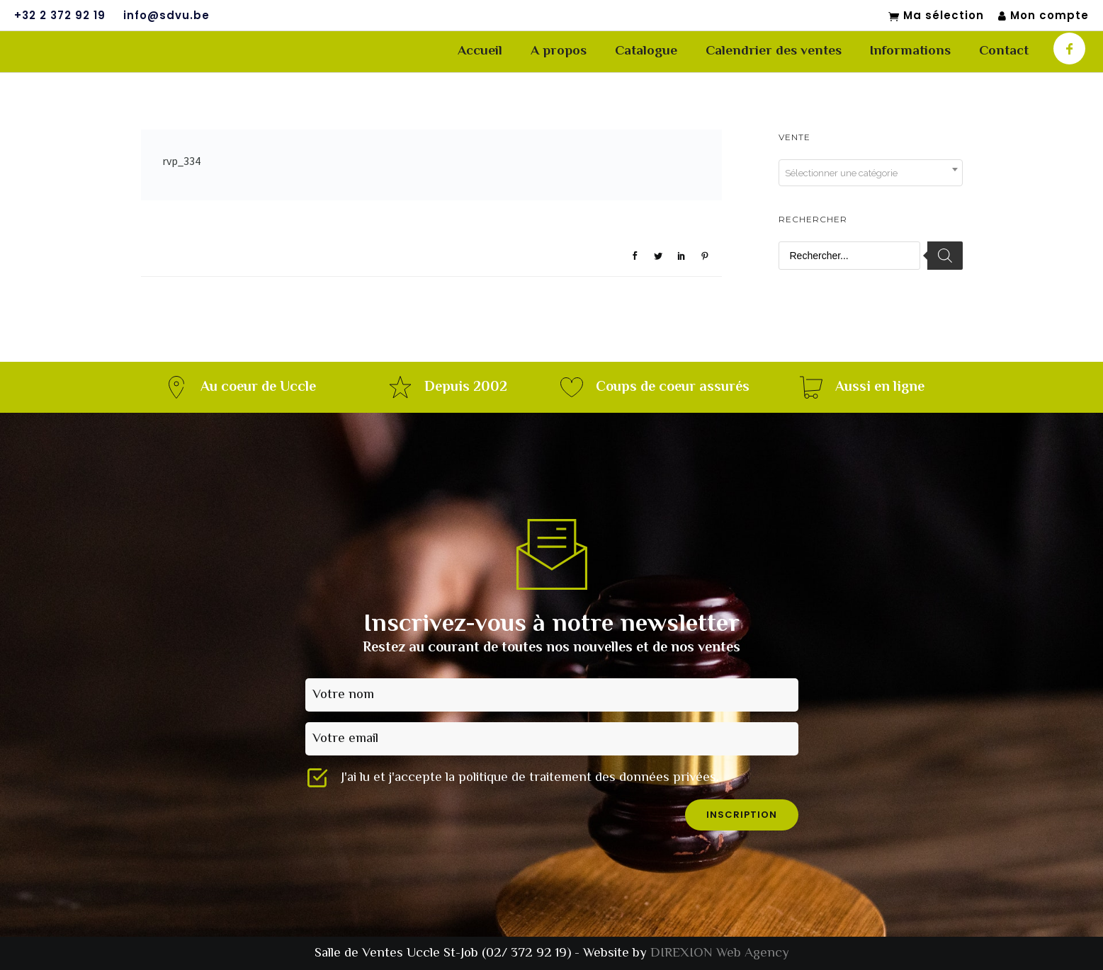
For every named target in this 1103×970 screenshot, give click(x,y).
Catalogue (646, 51)
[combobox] (871, 172)
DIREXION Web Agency (719, 953)
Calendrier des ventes (774, 51)
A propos (559, 51)
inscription (741, 814)
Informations (910, 51)
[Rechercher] (945, 255)
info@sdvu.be (166, 15)
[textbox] (870, 173)
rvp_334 (181, 161)
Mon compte (1043, 16)
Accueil (480, 51)
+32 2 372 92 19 (60, 15)
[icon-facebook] (1069, 48)
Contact (1004, 51)
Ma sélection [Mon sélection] (936, 16)
